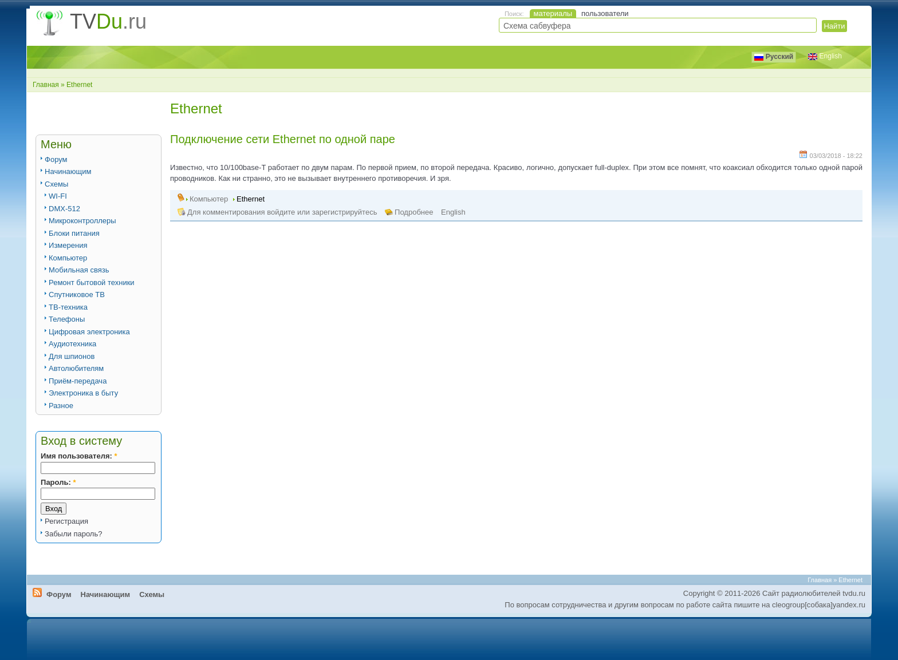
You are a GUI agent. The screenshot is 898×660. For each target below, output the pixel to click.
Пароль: (58, 482)
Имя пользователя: (79, 456)
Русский (773, 57)
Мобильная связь (79, 270)
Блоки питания (74, 233)
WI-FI (58, 196)
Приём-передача (78, 381)
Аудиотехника (72, 343)
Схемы (56, 184)
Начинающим (68, 171)
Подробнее (414, 212)
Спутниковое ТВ (77, 294)
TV (108, 21)
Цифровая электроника (89, 331)
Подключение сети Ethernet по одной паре (282, 139)
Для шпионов (71, 356)
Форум (56, 159)
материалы (553, 13)
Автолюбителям (76, 368)
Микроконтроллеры (82, 220)
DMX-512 (64, 208)
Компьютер (68, 258)
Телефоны (67, 319)
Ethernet (251, 199)
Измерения (68, 245)
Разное (61, 405)
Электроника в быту (83, 393)
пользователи (605, 13)
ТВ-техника (68, 307)
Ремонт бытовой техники (92, 282)
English (453, 212)
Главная (46, 85)
